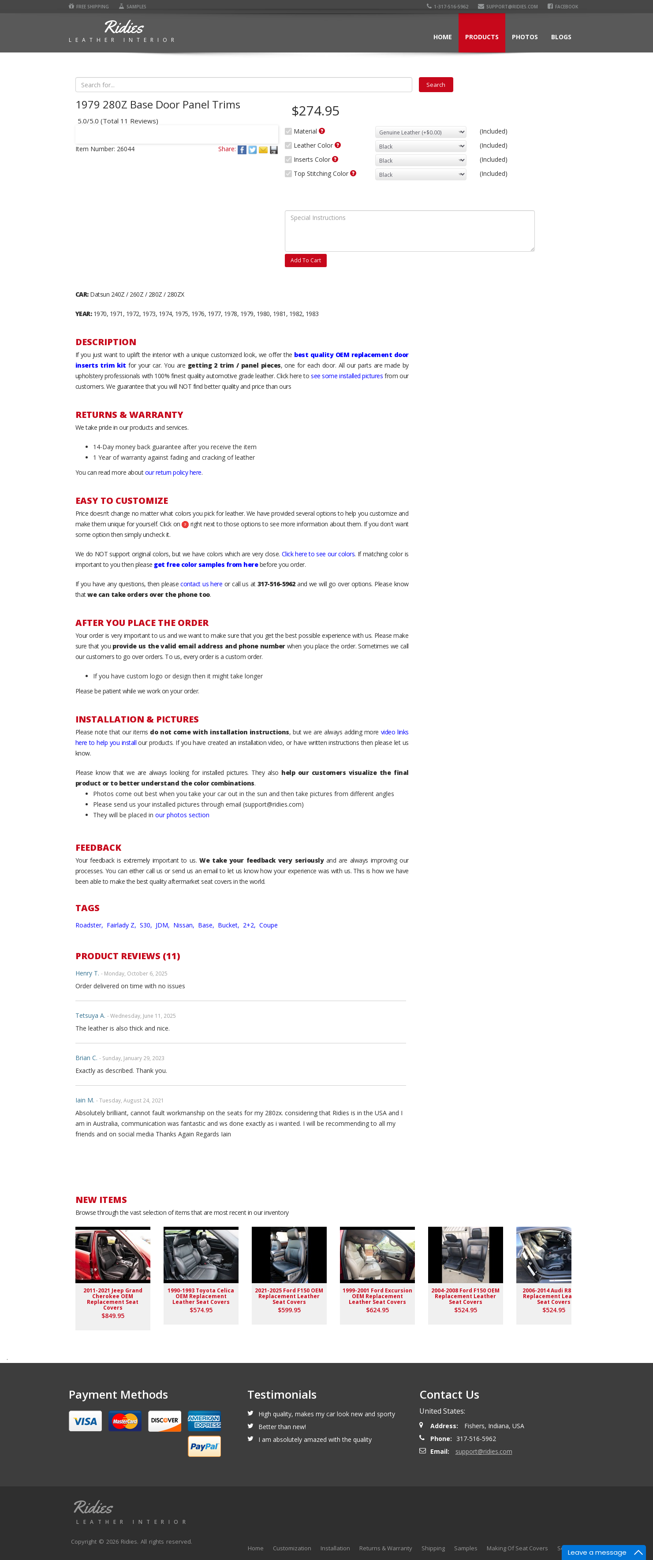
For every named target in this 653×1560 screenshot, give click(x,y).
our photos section (182, 815)
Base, (207, 925)
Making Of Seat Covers (517, 1548)
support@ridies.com (508, 7)
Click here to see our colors (318, 554)
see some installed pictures (347, 376)
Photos (525, 37)
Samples (132, 7)
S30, (147, 925)
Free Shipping (89, 7)
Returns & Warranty (385, 1548)
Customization (292, 1548)
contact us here (201, 584)
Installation (335, 1548)
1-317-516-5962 (447, 7)
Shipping (433, 1548)
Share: (227, 149)
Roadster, (90, 925)
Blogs (561, 37)
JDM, (164, 925)
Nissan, (184, 925)
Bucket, (229, 925)
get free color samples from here (206, 564)
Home (442, 37)
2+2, (250, 925)
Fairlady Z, (122, 925)
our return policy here (173, 472)
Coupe (268, 925)
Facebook (563, 7)
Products (482, 37)
